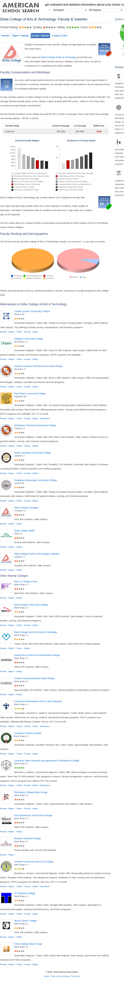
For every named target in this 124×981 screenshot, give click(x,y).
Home (46, 976)
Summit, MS (19, 483)
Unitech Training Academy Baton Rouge (34, 678)
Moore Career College (25, 920)
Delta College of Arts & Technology (58, 57)
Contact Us (75, 976)
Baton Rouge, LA (21, 585)
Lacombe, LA (19, 428)
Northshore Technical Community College (35, 425)
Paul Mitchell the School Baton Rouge (33, 815)
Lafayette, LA (19, 456)
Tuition (19, 332)
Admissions (45, 418)
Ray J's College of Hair (25, 581)
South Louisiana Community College (32, 452)
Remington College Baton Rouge (30, 792)
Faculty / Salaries (40, 35)
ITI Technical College (24, 893)
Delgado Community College (28, 338)
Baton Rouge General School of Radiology (35, 632)
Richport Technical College (27, 838)
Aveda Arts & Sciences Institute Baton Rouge (37, 655)
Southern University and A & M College (33, 861)
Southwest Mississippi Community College (35, 480)
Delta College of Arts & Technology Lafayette (36, 553)
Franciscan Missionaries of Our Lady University (38, 701)
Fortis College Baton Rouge (28, 944)
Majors (11, 332)
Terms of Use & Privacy (59, 976)
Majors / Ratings (20, 35)
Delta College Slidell (24, 530)
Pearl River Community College (30, 393)
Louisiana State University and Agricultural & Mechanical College (46, 760)
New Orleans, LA (21, 342)
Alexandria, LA (20, 369)
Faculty (27, 332)
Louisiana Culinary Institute (27, 733)
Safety (35, 332)
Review (5, 35)
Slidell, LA (18, 534)
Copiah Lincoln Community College (32, 311)
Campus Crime (59, 35)
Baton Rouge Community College (31, 604)
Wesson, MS (19, 314)
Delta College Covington (26, 507)
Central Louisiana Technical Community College (38, 366)
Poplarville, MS (20, 397)
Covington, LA (20, 511)
